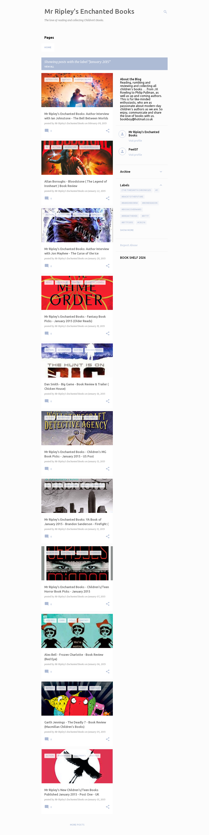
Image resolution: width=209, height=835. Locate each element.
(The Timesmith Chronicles (136, 190)
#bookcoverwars (131, 209)
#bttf (145, 216)
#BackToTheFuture (132, 197)
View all (49, 66)
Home (47, 47)
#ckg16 (141, 222)
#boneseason (149, 203)
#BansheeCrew (130, 203)
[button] (107, 130)
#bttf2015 (127, 222)
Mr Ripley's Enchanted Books (89, 11)
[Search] (165, 11)
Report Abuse (129, 245)
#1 (156, 190)
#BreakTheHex (129, 216)
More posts (77, 825)
